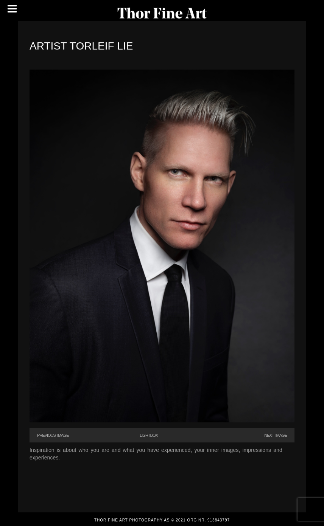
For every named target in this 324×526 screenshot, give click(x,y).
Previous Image (53, 435)
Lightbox (149, 435)
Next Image (275, 435)
